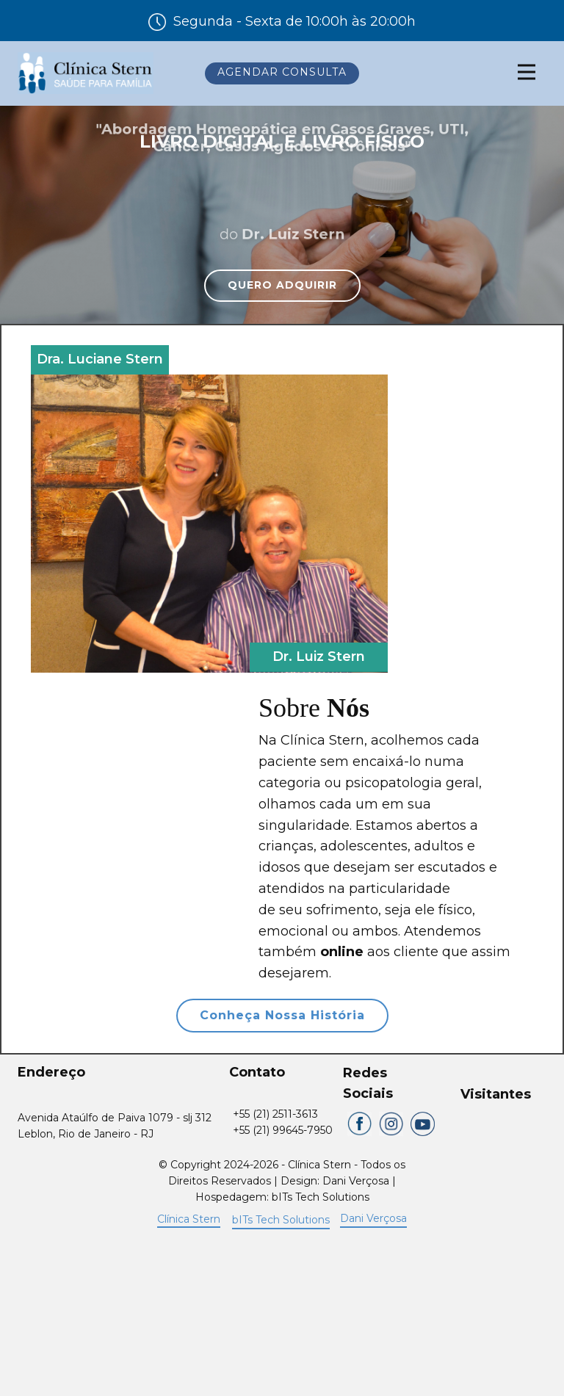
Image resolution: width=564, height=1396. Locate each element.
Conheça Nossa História (282, 1015)
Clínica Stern (188, 1219)
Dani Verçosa (373, 1218)
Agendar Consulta (282, 72)
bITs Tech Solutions (281, 1219)
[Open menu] (526, 72)
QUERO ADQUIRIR (282, 285)
